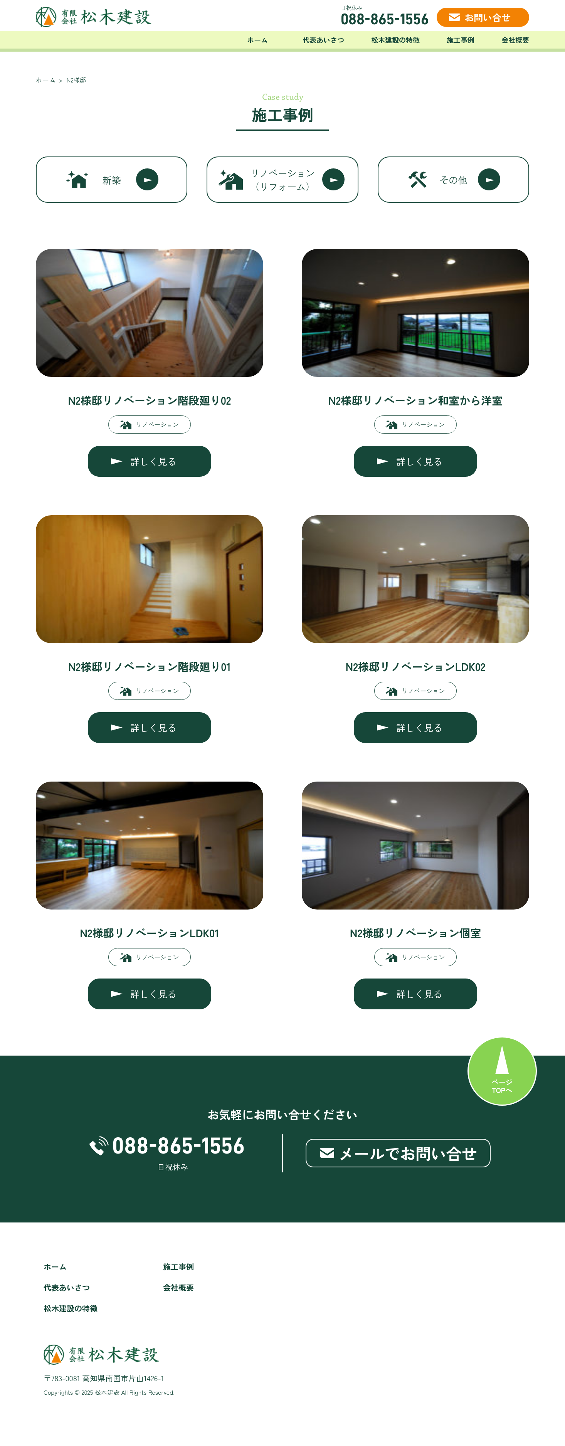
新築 (112, 180)
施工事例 (460, 40)
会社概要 (515, 40)
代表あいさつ (323, 40)
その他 (453, 180)
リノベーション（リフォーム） (282, 179)
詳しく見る (153, 461)
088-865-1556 (385, 19)
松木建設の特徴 (395, 40)
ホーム (257, 40)
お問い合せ (487, 17)
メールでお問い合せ (407, 1153)
